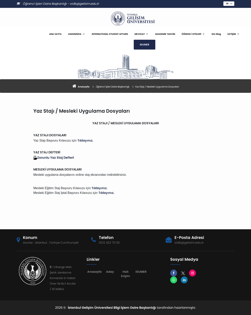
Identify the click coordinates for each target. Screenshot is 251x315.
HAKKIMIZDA (74, 34)
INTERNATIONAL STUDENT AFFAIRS (110, 34)
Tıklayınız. (85, 140)
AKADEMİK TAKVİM (165, 34)
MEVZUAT (140, 34)
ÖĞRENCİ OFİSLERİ (191, 34)
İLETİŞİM (231, 34)
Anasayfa (94, 272)
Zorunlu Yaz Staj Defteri (55, 157)
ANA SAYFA (55, 34)
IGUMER (144, 44)
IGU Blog (216, 34)
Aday (110, 272)
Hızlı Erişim (125, 274)
